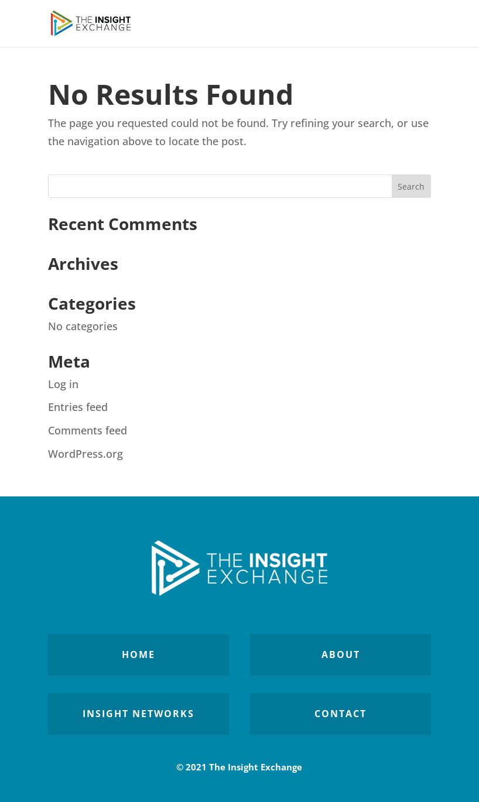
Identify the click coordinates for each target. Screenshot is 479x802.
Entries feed (78, 407)
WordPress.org (85, 454)
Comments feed (87, 430)
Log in (63, 384)
